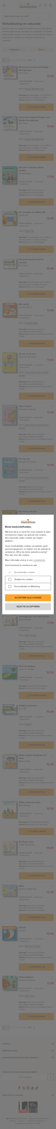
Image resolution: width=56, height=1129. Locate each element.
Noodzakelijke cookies (24, 572)
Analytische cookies (23, 579)
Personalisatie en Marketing (27, 586)
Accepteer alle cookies (28, 597)
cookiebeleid (39, 560)
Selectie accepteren (28, 606)
